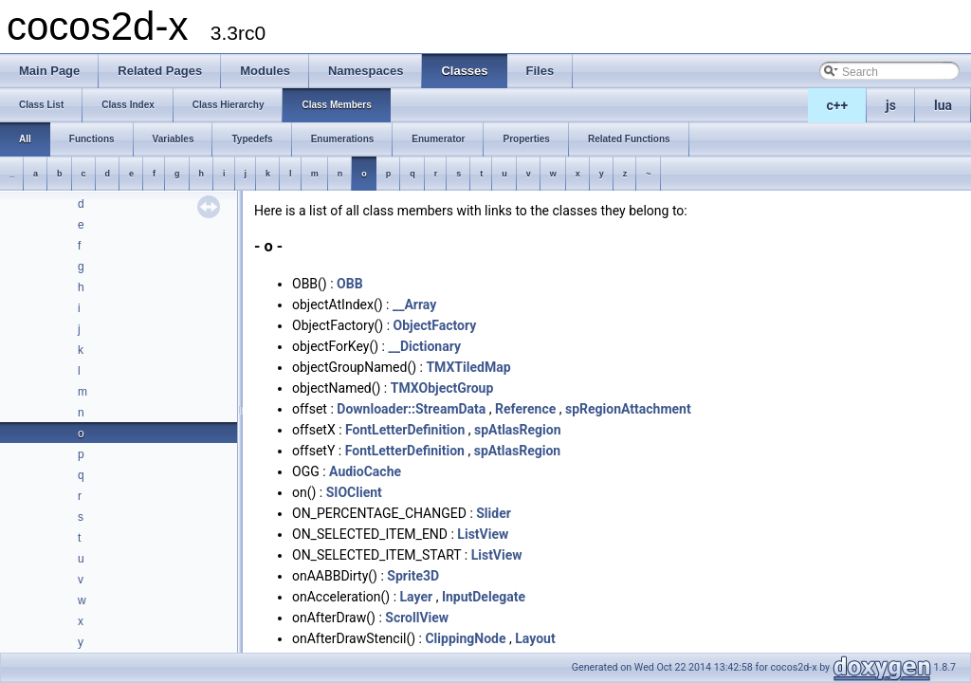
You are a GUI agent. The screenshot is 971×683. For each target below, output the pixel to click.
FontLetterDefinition (405, 429)
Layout (535, 638)
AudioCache (365, 471)
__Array (414, 304)
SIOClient (354, 492)
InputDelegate (483, 596)
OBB (350, 283)
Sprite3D (413, 575)
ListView (482, 534)
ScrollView (417, 617)
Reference (525, 408)
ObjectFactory (435, 325)
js (891, 105)
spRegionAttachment (628, 408)
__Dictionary (424, 346)
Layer (416, 596)
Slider (493, 513)
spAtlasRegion (517, 429)
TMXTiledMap (468, 367)
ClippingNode (465, 638)
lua (943, 105)
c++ (838, 105)
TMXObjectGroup (442, 388)
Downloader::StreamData (411, 408)
